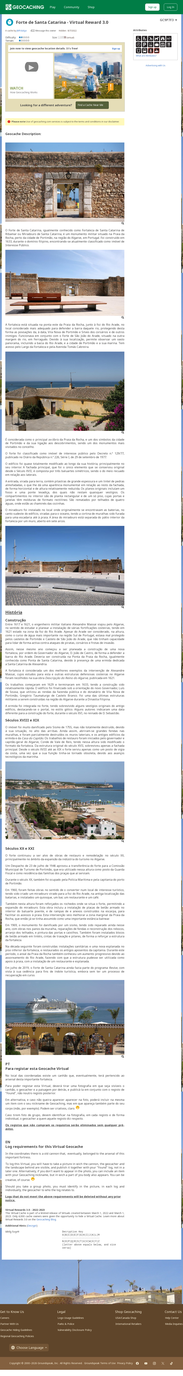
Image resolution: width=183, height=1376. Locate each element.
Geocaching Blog (46, 1219)
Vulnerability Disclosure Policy (75, 1330)
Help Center (172, 1318)
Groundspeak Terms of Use (100, 1363)
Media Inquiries (174, 1324)
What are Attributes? (146, 55)
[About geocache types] (9, 22)
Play (52, 7)
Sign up (152, 7)
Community (71, 7)
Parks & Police (66, 1324)
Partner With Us (9, 1324)
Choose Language (29, 1347)
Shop (91, 7)
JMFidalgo (22, 30)
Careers (4, 1318)
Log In (170, 7)
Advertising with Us (155, 65)
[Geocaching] (25, 7)
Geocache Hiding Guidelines (16, 1330)
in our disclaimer (110, 121)
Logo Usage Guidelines (71, 1318)
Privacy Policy (125, 1363)
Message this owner (45, 30)
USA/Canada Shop (125, 1318)
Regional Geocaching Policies (17, 1336)
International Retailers (128, 1324)
